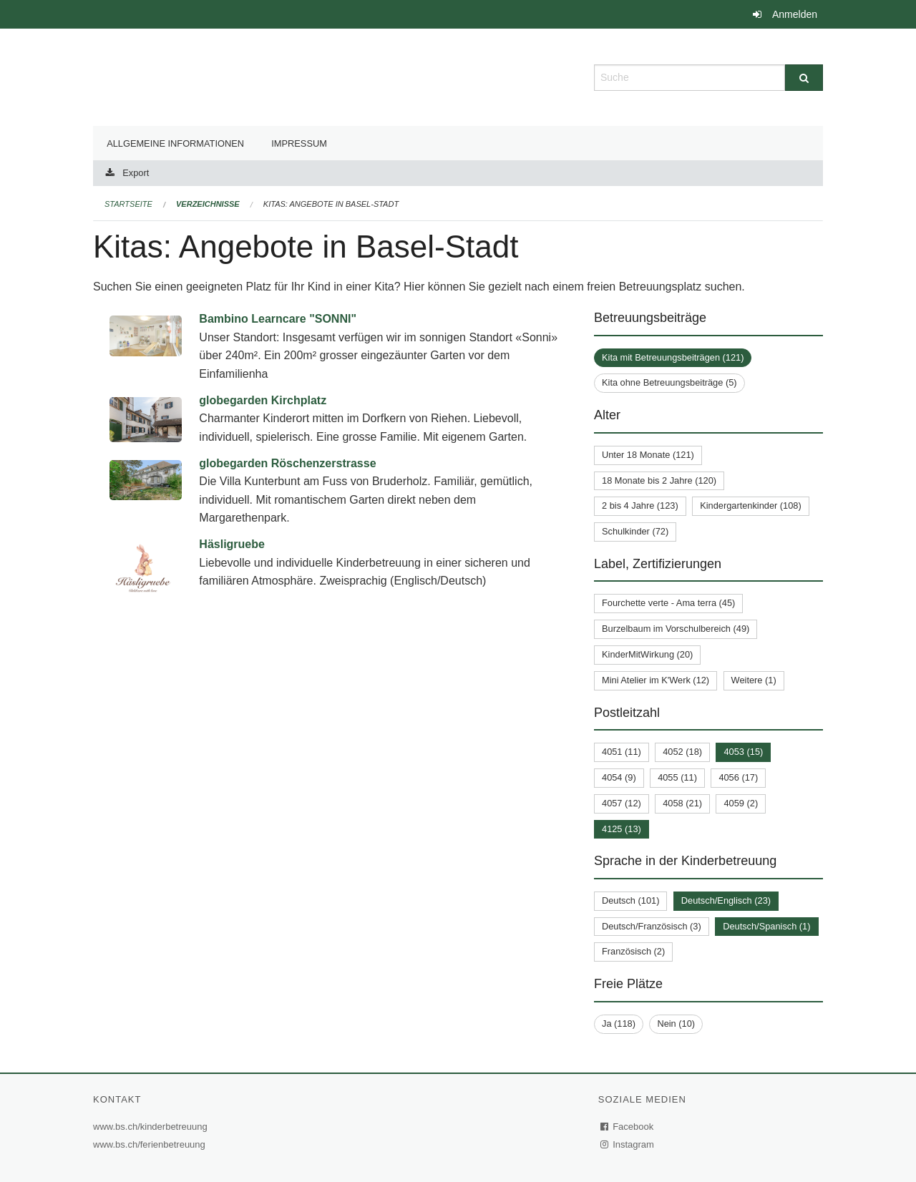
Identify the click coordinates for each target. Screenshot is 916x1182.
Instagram (628, 1144)
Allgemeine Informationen (175, 143)
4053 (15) (743, 751)
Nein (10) (676, 1023)
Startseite (128, 204)
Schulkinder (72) (635, 531)
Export (135, 172)
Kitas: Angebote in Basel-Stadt (331, 204)
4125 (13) (621, 829)
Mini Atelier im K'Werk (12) (655, 680)
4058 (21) (682, 803)
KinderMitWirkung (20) (647, 654)
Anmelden (794, 14)
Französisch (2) (633, 951)
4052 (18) (682, 751)
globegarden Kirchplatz (262, 400)
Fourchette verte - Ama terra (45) (668, 602)
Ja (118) (618, 1023)
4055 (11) (677, 777)
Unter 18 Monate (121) (648, 454)
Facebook (627, 1126)
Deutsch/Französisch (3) (651, 926)
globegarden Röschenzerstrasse (287, 463)
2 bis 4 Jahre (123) (640, 505)
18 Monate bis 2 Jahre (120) (659, 480)
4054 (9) (619, 777)
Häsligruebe (232, 544)
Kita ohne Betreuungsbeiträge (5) (669, 382)
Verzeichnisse (208, 204)
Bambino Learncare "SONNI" (277, 319)
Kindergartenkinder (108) (751, 505)
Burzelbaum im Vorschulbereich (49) (675, 628)
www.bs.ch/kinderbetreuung (152, 1126)
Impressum (299, 143)
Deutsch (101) (630, 900)
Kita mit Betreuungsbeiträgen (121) (673, 357)
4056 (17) (738, 777)
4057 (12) (621, 803)
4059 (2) (740, 803)
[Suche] (804, 77)
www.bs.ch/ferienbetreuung (151, 1144)
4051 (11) (621, 751)
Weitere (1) (753, 680)
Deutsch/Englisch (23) (726, 900)
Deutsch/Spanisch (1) (766, 926)
